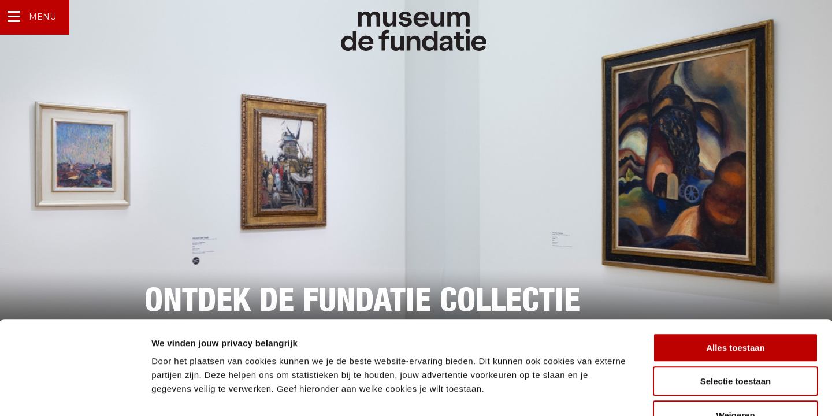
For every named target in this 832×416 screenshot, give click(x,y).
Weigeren (735, 342)
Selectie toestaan (735, 309)
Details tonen (624, 393)
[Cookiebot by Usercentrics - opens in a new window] (74, 393)
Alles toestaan (735, 275)
